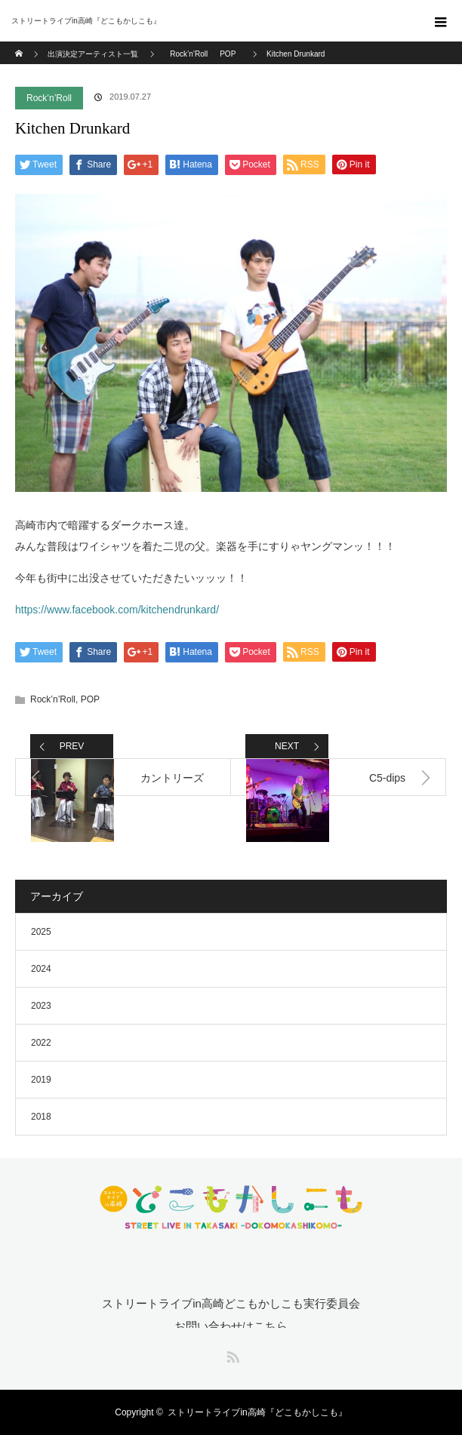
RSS (231, 1354)
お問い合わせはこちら (231, 1326)
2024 (41, 968)
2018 (41, 1116)
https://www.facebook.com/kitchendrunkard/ (117, 610)
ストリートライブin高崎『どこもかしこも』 (257, 1412)
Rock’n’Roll (49, 98)
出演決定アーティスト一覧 (93, 54)
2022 (41, 1042)
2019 (41, 1079)
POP (90, 699)
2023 (41, 1005)
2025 (41, 931)
